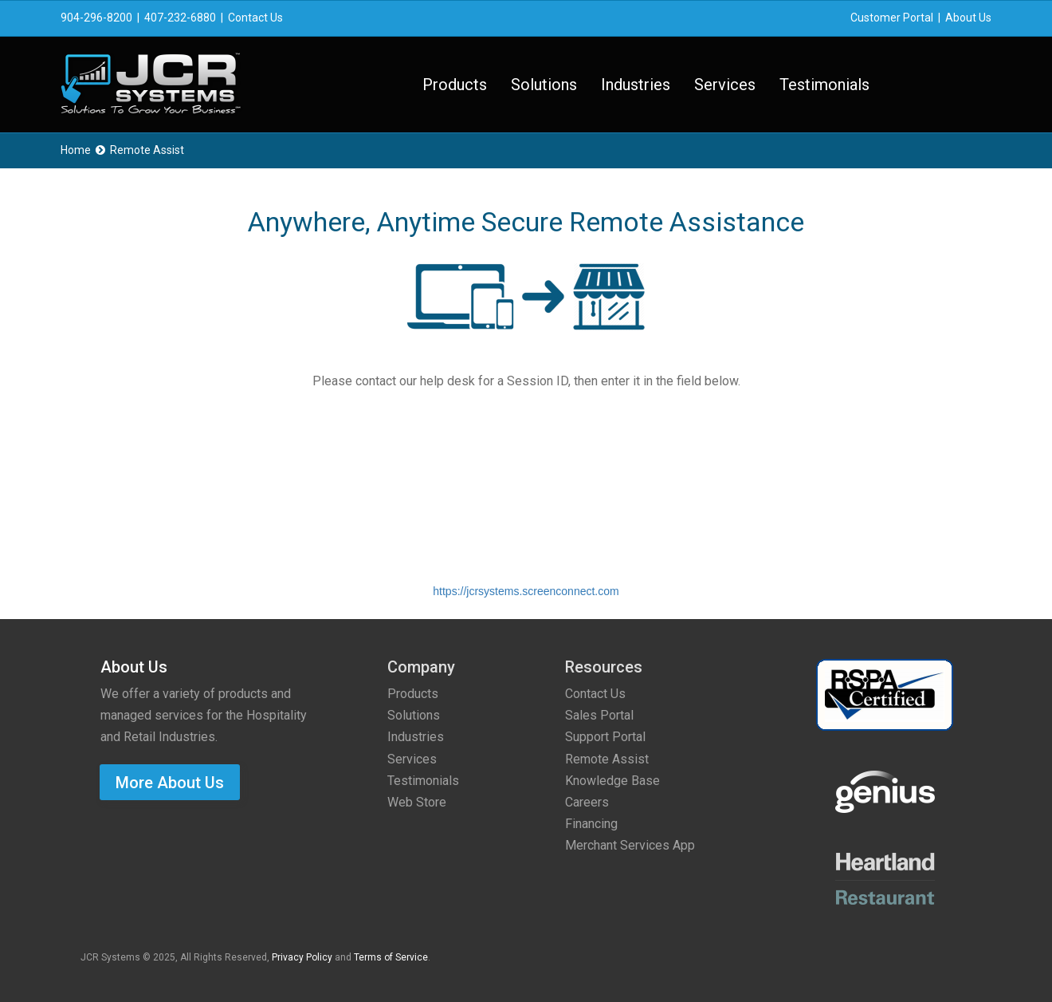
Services (725, 84)
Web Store (416, 802)
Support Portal (605, 736)
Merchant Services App (630, 845)
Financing (591, 823)
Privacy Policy (302, 957)
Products (454, 84)
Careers (587, 802)
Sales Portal (599, 715)
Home (76, 150)
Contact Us (255, 17)
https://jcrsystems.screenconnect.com (525, 591)
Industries (635, 84)
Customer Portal (891, 17)
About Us (968, 17)
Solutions (544, 84)
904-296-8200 (96, 17)
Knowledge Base (612, 780)
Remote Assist (607, 759)
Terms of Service (391, 957)
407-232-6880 (180, 17)
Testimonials (824, 84)
